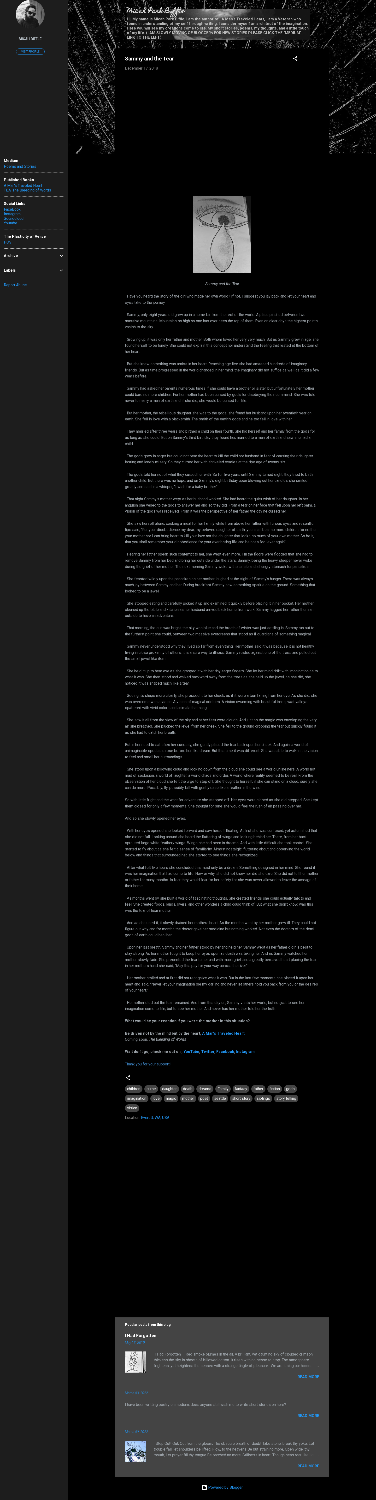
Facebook (225, 1051)
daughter (169, 1089)
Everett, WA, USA (155, 1117)
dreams (205, 1089)
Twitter (207, 1051)
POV (8, 242)
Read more (308, 1377)
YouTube (191, 1051)
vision (132, 1108)
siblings (263, 1098)
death (187, 1089)
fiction (275, 1089)
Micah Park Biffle (156, 11)
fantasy (241, 1089)
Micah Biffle (30, 39)
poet (204, 1098)
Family (223, 1089)
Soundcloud (14, 218)
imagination (136, 1098)
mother (188, 1098)
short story (241, 1098)
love (156, 1098)
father (258, 1089)
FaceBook (12, 209)
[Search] (326, 13)
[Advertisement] (222, 1269)
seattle (220, 1098)
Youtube (10, 223)
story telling (286, 1098)
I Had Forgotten (140, 1335)
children (133, 1089)
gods (290, 1089)
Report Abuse (15, 285)
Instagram (245, 1051)
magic (171, 1098)
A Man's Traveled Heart (223, 1033)
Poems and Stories (20, 166)
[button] (295, 59)
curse (151, 1089)
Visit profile (30, 51)
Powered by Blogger (222, 1487)
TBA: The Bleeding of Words (27, 190)
